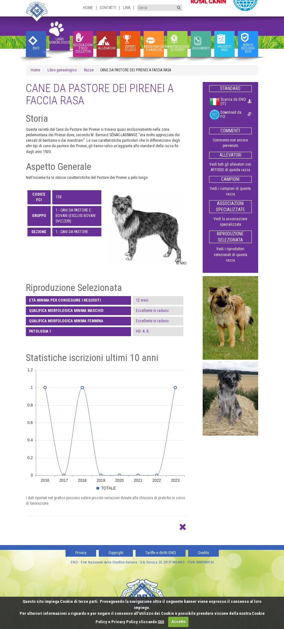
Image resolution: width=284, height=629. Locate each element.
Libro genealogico (61, 70)
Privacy (80, 553)
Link (126, 8)
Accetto (178, 621)
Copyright (115, 553)
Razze (89, 70)
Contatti (108, 8)
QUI (161, 621)
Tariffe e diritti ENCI (160, 553)
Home (88, 8)
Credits (203, 553)
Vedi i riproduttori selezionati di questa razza (230, 254)
